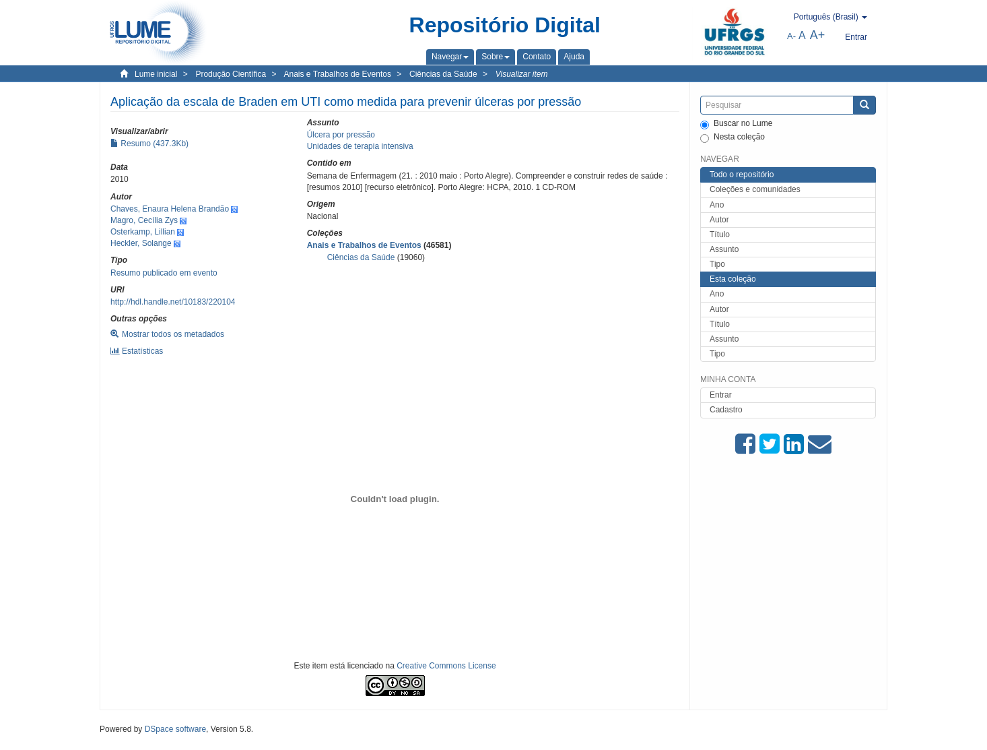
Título (720, 234)
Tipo (717, 264)
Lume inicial (156, 74)
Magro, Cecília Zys (144, 220)
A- (791, 36)
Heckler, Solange (141, 243)
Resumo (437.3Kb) (149, 143)
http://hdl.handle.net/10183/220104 (173, 302)
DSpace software (175, 729)
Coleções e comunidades (755, 189)
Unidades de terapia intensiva (360, 146)
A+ (817, 35)
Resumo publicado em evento (163, 273)
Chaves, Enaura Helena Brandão (169, 209)
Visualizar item (522, 74)
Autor (719, 219)
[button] (450, 56)
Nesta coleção (732, 137)
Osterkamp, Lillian (142, 232)
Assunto (724, 249)
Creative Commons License (446, 665)
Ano (717, 205)
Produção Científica (230, 74)
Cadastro (726, 409)
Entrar (721, 395)
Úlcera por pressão (341, 134)
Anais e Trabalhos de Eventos (337, 74)
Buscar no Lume (736, 124)
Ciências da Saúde (443, 74)
